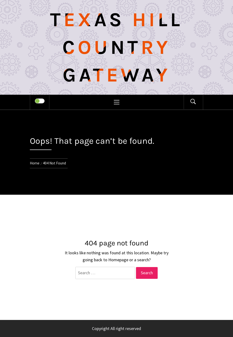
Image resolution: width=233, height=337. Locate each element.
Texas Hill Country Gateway (116, 47)
